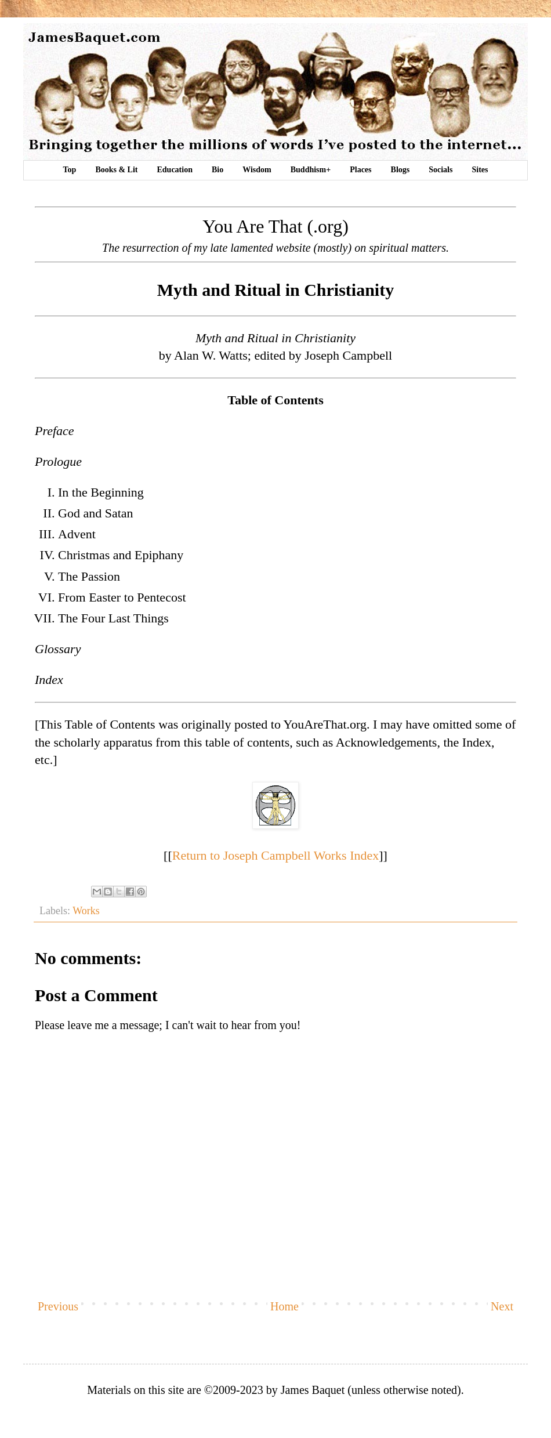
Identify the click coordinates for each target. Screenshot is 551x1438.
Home (284, 1306)
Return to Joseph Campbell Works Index (275, 855)
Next (502, 1306)
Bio (217, 169)
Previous (58, 1306)
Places (360, 169)
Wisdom (256, 169)
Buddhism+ (311, 169)
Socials (440, 169)
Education (175, 169)
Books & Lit (116, 169)
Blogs (400, 169)
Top (70, 169)
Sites (480, 169)
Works (86, 911)
